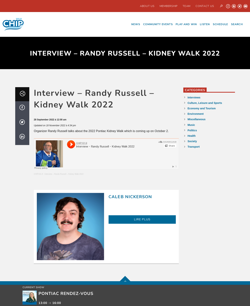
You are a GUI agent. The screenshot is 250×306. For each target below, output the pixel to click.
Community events (158, 24)
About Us (147, 6)
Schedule (220, 24)
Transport (193, 146)
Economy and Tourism (201, 108)
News (135, 24)
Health (191, 135)
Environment (195, 113)
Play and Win (186, 24)
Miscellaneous (196, 119)
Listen (205, 24)
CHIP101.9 (38, 174)
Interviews (193, 97)
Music (191, 124)
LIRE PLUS (142, 219)
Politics (192, 130)
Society (192, 141)
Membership (168, 6)
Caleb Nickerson (130, 197)
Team (186, 6)
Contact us (205, 6)
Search (237, 24)
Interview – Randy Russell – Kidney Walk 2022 (64, 174)
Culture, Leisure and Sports (204, 102)
